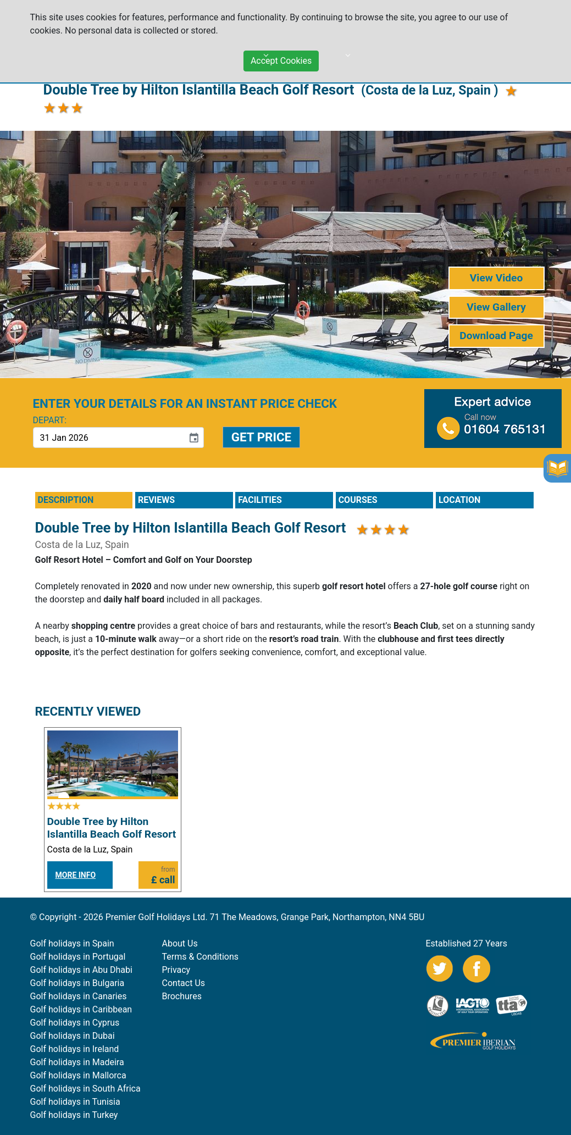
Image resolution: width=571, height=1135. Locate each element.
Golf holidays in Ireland (74, 1049)
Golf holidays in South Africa (85, 1088)
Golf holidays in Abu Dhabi (81, 970)
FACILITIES (260, 500)
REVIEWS (156, 500)
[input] (108, 437)
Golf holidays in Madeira (77, 1062)
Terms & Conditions (200, 956)
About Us (180, 943)
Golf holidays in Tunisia (75, 1102)
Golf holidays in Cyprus (75, 1022)
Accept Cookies (281, 57)
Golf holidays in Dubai (72, 1036)
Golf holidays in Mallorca (78, 1075)
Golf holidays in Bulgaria (77, 983)
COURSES (358, 500)
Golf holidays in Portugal (78, 956)
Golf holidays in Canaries (78, 996)
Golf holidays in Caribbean (81, 1009)
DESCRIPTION (66, 500)
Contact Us (184, 983)
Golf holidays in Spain (72, 943)
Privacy (176, 970)
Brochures (182, 996)
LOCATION (459, 500)
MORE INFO (76, 875)
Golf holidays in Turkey (74, 1115)
